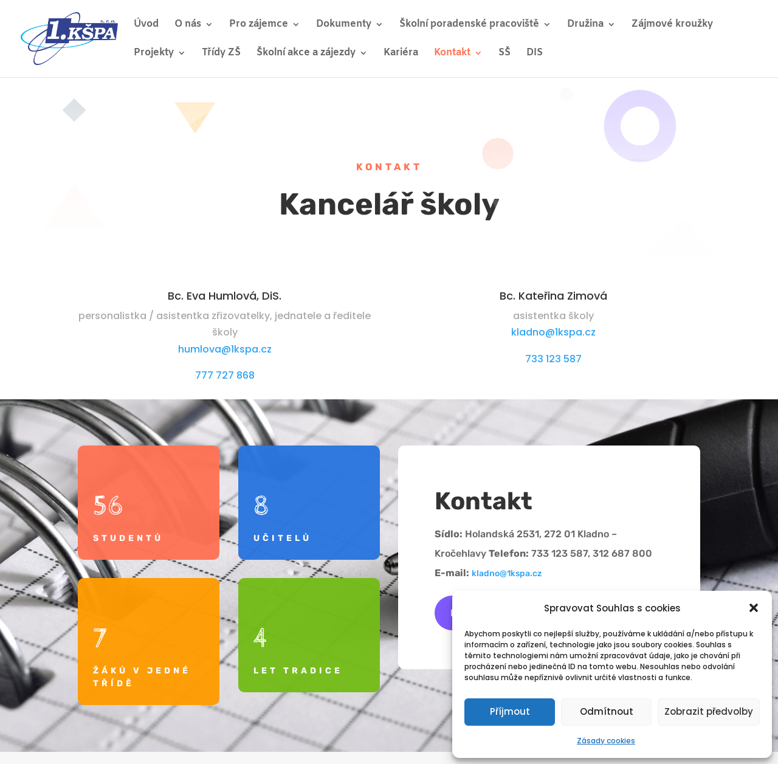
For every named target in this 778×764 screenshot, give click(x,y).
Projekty (154, 54)
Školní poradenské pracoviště (469, 25)
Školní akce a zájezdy (306, 54)
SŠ (504, 54)
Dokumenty (343, 25)
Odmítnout (606, 711)
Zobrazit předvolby (708, 711)
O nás (187, 25)
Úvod (146, 25)
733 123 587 (553, 359)
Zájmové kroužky (672, 25)
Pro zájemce (258, 25)
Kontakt (452, 54)
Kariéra (401, 54)
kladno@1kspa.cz (553, 332)
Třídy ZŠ (221, 54)
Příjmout (510, 711)
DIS (534, 54)
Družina (585, 25)
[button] (754, 608)
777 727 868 (225, 375)
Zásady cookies (606, 740)
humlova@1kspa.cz (225, 349)
